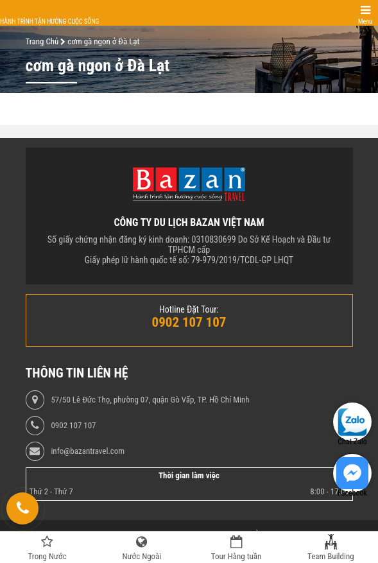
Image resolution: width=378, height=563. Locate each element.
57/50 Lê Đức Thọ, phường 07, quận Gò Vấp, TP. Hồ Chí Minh (150, 399)
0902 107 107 (73, 425)
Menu (365, 21)
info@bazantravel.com (88, 451)
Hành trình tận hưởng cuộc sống (49, 21)
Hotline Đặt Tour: (189, 309)
